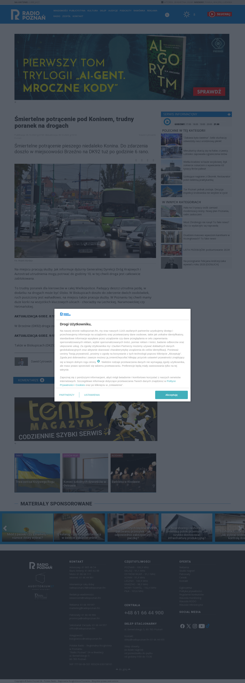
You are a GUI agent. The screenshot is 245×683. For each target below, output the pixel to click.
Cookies (80, 384)
